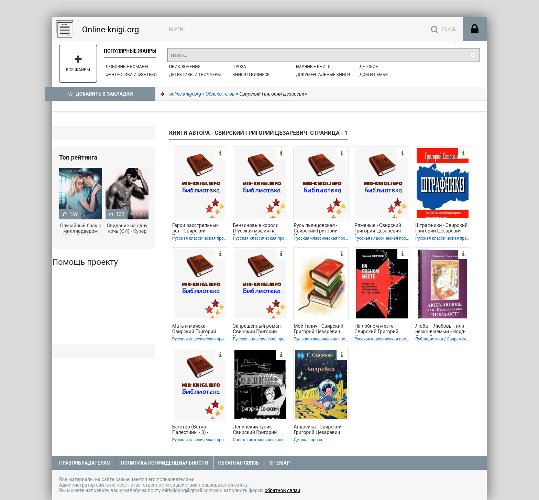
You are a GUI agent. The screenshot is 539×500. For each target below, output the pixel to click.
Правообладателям (85, 463)
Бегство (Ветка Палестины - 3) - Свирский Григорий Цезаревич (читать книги (194, 430)
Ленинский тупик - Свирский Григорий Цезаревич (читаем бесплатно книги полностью (255, 430)
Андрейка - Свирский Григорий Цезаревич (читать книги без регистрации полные (317, 430)
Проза (239, 66)
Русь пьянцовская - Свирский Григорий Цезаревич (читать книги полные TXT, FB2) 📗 (320, 228)
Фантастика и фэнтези (131, 74)
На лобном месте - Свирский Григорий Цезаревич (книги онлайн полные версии (380, 329)
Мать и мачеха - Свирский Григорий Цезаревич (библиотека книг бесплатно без (199, 329)
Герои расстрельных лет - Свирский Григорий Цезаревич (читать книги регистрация (195, 228)
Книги (176, 29)
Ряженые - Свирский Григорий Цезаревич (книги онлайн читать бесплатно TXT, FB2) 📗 (380, 228)
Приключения (184, 66)
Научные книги (313, 66)
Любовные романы (127, 66)
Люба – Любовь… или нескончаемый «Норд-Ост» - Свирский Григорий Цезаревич (440, 329)
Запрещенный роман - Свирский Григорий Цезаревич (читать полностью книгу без (258, 329)
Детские (369, 66)
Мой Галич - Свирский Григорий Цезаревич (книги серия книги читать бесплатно (318, 329)
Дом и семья (374, 74)
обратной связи (282, 490)
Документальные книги (323, 74)
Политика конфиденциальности (164, 463)
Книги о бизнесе (251, 74)
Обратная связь (238, 463)
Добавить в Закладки (100, 94)
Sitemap (279, 463)
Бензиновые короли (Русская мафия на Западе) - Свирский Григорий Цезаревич (256, 228)
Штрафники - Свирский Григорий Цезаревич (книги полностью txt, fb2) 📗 (441, 228)
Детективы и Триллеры (195, 74)
